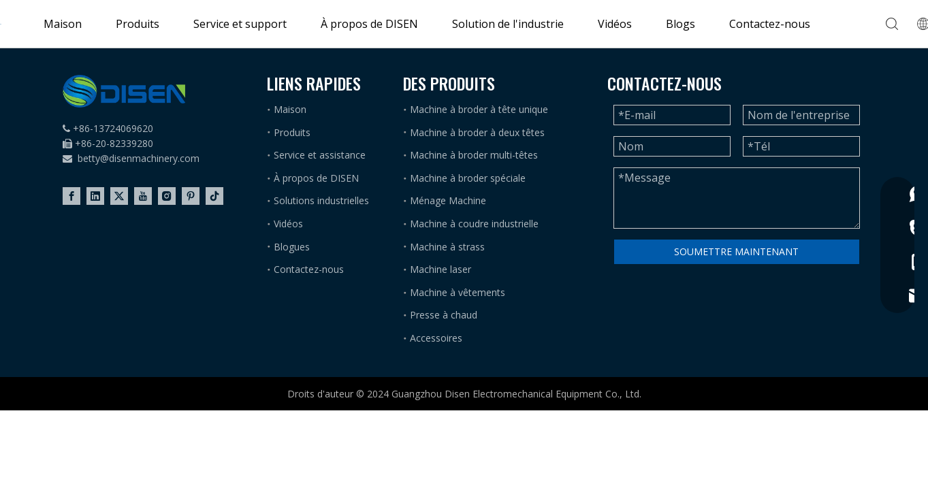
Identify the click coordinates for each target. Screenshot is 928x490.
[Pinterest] (190, 196)
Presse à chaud (443, 314)
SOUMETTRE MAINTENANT (736, 251)
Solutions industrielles (321, 200)
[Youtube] (143, 196)
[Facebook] (71, 196)
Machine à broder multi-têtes (474, 154)
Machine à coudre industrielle (474, 223)
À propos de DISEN (369, 23)
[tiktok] (214, 196)
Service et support (240, 23)
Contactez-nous (769, 23)
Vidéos (615, 23)
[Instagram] (167, 196)
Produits (137, 23)
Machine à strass (447, 246)
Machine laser (440, 269)
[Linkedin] (95, 196)
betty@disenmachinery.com (138, 158)
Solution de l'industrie (508, 23)
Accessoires (436, 337)
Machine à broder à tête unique (479, 109)
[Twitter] (119, 196)
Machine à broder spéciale (468, 178)
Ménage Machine (448, 200)
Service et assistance (320, 154)
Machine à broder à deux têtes (477, 132)
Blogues (292, 246)
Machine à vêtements (457, 292)
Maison (63, 23)
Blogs (680, 23)
